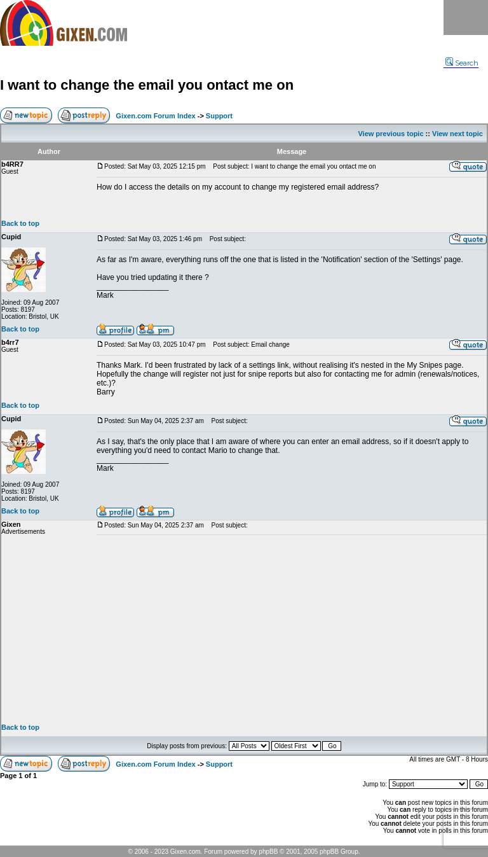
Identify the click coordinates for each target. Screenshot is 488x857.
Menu (466, 17)
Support (219, 116)
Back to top (20, 223)
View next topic (457, 133)
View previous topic (390, 133)
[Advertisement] (292, 629)
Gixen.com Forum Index (155, 116)
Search (461, 63)
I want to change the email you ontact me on (147, 85)
